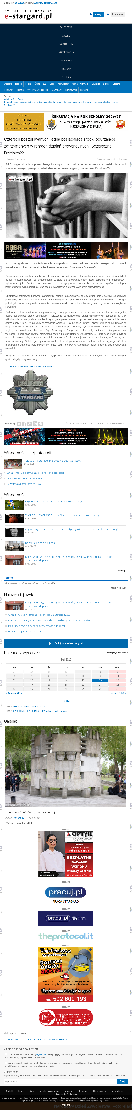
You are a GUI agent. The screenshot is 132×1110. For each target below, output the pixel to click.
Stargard (8, 84)
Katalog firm (66, 44)
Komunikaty (63, 84)
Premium (20, 90)
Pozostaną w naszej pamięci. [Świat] (25, 483)
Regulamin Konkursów (67, 1094)
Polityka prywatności (49, 1091)
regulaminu (41, 1054)
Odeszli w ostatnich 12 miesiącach (24, 478)
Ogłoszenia (66, 27)
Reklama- (83, 1091)
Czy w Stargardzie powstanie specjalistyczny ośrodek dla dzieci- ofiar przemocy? (71, 529)
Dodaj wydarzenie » (117, 652)
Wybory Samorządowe (38, 90)
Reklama (84, 90)
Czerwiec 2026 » (118, 693)
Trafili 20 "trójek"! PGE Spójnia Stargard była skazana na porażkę (62, 515)
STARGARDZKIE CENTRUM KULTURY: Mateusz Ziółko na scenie (40, 711)
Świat (37, 84)
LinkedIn (35, 423)
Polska (28, 84)
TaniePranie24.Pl (58, 1039)
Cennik (21, 1091)
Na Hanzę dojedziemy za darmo (24, 631)
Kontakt (9, 1091)
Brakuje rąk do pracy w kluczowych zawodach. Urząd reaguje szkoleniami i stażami (50, 620)
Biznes (106, 84)
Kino (32, 1091)
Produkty (66, 68)
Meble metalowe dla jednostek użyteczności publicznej (36, 625)
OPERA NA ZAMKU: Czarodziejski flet (29, 706)
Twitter (19, 423)
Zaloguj (99, 14)
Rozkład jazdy (118, 1091)
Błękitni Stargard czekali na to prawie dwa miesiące (54, 501)
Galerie (66, 35)
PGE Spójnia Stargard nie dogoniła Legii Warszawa (53, 460)
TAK (7, 1072)
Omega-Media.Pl (36, 1039)
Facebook (24, 423)
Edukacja (95, 84)
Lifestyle (116, 84)
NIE (14, 1072)
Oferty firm (66, 60)
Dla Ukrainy (57, 90)
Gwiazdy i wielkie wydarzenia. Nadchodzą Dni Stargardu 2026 (39, 614)
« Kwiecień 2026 (14, 693)
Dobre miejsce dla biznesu (40, 543)
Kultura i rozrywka (80, 84)
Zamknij (66, 1105)
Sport (52, 84)
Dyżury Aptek (99, 1091)
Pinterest (40, 423)
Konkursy (8, 90)
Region (18, 84)
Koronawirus (71, 90)
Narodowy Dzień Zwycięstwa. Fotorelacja (31, 812)
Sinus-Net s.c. (15, 1039)
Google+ (29, 423)
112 (44, 84)
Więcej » (122, 570)
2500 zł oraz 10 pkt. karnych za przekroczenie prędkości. (35, 472)
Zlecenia (66, 77)
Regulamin (69, 1091)
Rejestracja (117, 14)
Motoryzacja (66, 52)
